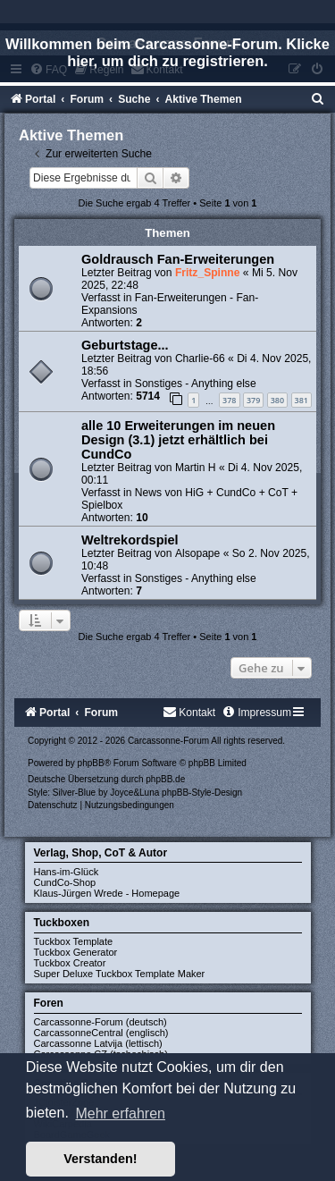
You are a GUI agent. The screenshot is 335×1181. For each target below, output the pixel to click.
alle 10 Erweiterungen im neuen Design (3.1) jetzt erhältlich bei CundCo (178, 439)
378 (229, 400)
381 (301, 400)
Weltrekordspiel (130, 540)
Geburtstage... (125, 345)
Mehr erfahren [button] (120, 1113)
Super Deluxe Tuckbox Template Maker (119, 973)
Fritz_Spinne (207, 272)
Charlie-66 (200, 358)
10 (141, 517)
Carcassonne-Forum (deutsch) (100, 1022)
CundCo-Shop (65, 882)
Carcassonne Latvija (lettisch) (98, 1043)
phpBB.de (165, 779)
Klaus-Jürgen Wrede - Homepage (107, 893)
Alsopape (197, 553)
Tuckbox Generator (76, 952)
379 (253, 400)
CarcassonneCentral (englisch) (101, 1032)
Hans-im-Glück (66, 871)
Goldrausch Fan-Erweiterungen (177, 259)
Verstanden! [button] (100, 1158)
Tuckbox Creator (70, 962)
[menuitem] (318, 99)
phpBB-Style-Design (202, 792)
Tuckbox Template (73, 941)
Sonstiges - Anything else (195, 383)
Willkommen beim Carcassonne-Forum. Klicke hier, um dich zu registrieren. (167, 52)
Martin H (195, 467)
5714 (148, 396)
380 (277, 400)
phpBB (91, 763)
